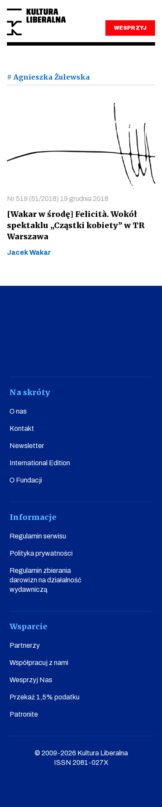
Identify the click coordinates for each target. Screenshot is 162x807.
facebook (19, 352)
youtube (43, 352)
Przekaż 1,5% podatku (44, 697)
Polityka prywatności (41, 553)
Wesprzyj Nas (31, 679)
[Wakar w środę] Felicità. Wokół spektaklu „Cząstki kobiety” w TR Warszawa (76, 225)
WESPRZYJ (130, 28)
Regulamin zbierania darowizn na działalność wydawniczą (45, 580)
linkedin (118, 352)
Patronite (24, 714)
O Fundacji (26, 480)
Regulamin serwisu (38, 536)
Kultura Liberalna (36, 22)
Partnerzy (25, 645)
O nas (18, 411)
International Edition (40, 463)
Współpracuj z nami (39, 662)
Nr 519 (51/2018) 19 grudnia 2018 (57, 198)
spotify (142, 352)
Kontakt (22, 428)
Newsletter (27, 445)
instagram (68, 352)
